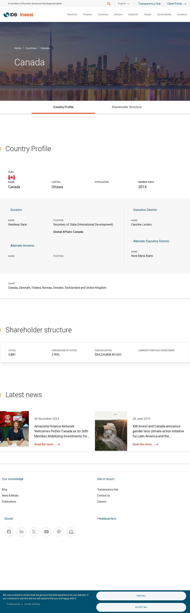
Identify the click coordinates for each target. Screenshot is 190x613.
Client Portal (176, 3)
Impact (147, 14)
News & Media (10, 495)
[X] (33, 531)
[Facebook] (8, 531)
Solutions (133, 14)
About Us (72, 14)
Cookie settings (32, 604)
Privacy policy (13, 604)
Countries (103, 14)
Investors (182, 14)
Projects (87, 14)
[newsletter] (71, 531)
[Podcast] (58, 531)
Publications (9, 501)
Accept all (141, 607)
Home (17, 48)
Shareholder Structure (126, 107)
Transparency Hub (149, 3)
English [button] (122, 3)
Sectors (118, 14)
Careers (101, 501)
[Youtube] (46, 531)
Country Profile (63, 107)
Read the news (47, 444)
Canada (45, 48)
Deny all (141, 596)
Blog (4, 489)
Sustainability (164, 14)
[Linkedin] (21, 531)
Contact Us (103, 495)
